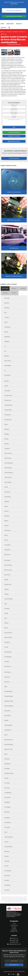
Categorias (8, 31)
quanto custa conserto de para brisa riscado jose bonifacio (4, 34)
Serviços (18, 23)
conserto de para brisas (21, 31)
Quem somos (10, 23)
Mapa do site (14, 931)
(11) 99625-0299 (14, 940)
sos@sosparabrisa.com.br (14, 944)
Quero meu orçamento (14, 158)
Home (2, 23)
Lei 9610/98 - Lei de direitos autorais (15, 901)
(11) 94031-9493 (14, 942)
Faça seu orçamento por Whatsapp (14, 16)
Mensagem (14, 116)
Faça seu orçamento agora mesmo (14, 10)
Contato (3, 27)
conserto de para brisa (15, 31)
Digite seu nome (14, 105)
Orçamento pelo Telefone (14, 136)
